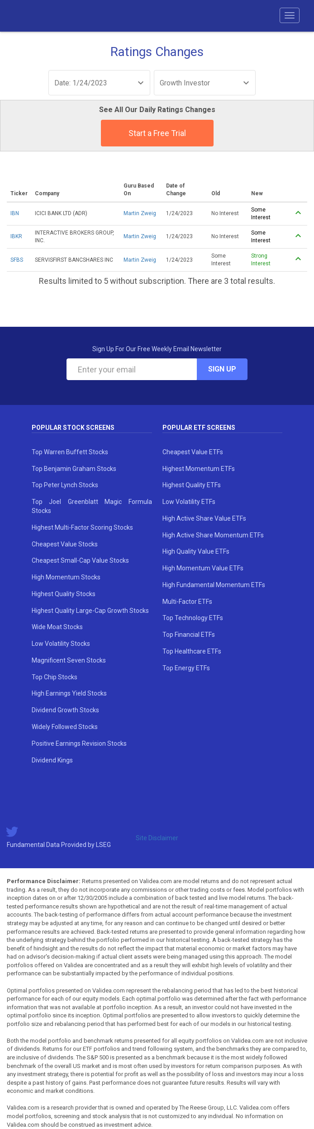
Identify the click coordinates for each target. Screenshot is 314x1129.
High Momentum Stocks (66, 577)
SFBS (16, 260)
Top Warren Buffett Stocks (70, 452)
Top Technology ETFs (192, 617)
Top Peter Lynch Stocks (65, 485)
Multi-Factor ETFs (187, 601)
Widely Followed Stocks (65, 726)
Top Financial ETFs (188, 634)
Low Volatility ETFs (188, 501)
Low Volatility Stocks (61, 643)
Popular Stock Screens (73, 427)
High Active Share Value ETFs (204, 518)
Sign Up (222, 369)
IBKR (16, 236)
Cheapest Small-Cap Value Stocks (80, 560)
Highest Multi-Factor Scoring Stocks (82, 527)
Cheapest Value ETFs (192, 452)
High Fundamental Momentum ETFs (213, 584)
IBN (14, 213)
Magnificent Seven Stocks (69, 660)
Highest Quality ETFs (191, 485)
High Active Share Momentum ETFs (213, 535)
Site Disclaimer (157, 838)
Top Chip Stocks (54, 677)
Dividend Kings (52, 760)
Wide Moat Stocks (57, 626)
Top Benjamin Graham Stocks (74, 468)
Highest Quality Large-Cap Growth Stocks (90, 610)
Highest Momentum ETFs (198, 468)
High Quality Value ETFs (195, 551)
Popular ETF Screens (198, 427)
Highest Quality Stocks (63, 593)
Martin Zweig (140, 213)
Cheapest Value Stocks (65, 544)
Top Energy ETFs (186, 668)
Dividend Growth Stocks (65, 710)
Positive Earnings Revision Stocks (79, 743)
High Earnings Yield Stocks (69, 693)
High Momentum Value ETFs (202, 568)
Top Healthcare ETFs (191, 651)
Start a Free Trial (157, 133)
